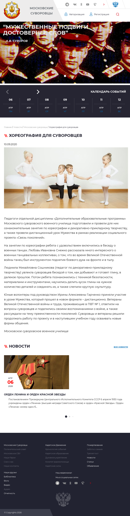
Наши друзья (10, 472)
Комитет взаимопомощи (57, 462)
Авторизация (76, 14)
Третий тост (92, 453)
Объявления (93, 466)
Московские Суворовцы (41, 10)
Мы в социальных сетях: (67, 477)
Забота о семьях (95, 449)
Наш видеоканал (64, 473)
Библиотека (10, 477)
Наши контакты (11, 466)
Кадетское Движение (55, 445)
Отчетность (9, 493)
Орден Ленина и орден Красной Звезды (34, 394)
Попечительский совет (15, 449)
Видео (7, 485)
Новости (91, 458)
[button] (104, 4)
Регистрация (101, 14)
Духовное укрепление (56, 458)
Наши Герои (9, 458)
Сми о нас (8, 462)
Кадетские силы (53, 466)
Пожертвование (95, 445)
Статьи (90, 462)
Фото (6, 481)
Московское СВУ (12, 453)
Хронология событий (55, 449)
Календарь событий (108, 91)
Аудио (7, 489)
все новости (121, 346)
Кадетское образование (57, 453)
